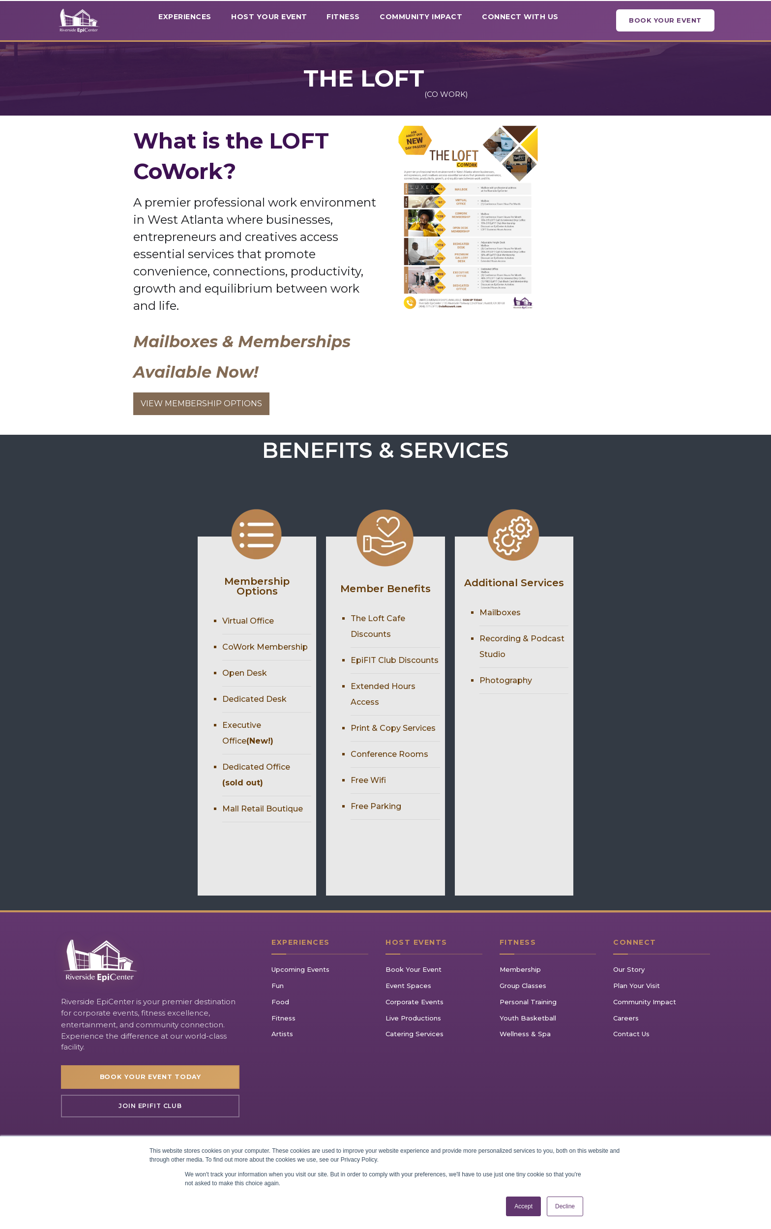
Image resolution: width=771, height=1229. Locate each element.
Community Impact (644, 1002)
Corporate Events (415, 1002)
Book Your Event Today (150, 1077)
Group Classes (523, 985)
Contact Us (631, 1034)
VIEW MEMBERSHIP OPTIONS (201, 403)
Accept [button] (523, 1206)
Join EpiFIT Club (150, 1107)
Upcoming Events (300, 969)
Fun (277, 985)
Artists (282, 1034)
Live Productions (413, 1018)
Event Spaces (408, 985)
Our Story (629, 969)
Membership (520, 969)
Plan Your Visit (636, 985)
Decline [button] (565, 1206)
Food (280, 1002)
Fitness (283, 1018)
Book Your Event (665, 20)
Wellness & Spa (525, 1034)
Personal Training (528, 1002)
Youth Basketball (528, 1018)
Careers (626, 1018)
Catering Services (415, 1034)
